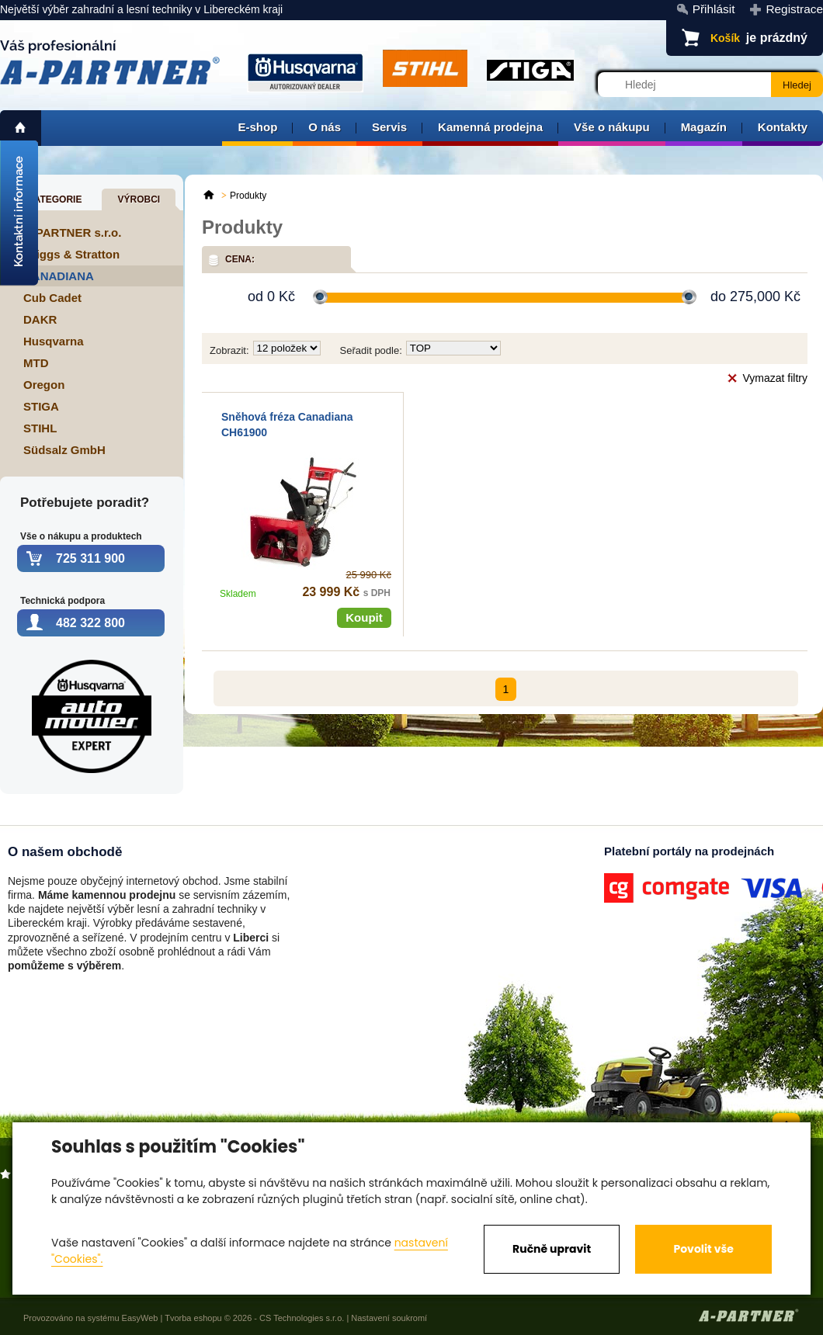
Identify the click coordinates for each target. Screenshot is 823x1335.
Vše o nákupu (612, 127)
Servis (389, 127)
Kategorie (54, 199)
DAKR (40, 319)
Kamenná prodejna (490, 127)
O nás (324, 127)
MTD (36, 362)
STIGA (41, 406)
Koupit (364, 617)
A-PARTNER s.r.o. (72, 232)
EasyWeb (140, 1318)
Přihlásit (714, 9)
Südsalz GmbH (64, 449)
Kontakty (782, 127)
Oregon (43, 384)
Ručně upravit (551, 1249)
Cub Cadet (52, 297)
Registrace (794, 9)
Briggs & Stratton (71, 254)
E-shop (257, 127)
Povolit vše (703, 1249)
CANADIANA (58, 276)
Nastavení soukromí (389, 1318)
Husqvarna (53, 341)
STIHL (40, 428)
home (20, 128)
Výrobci (138, 199)
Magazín (704, 127)
